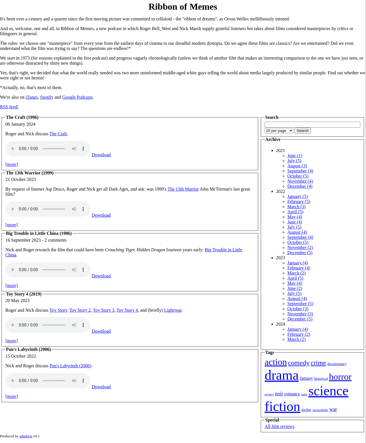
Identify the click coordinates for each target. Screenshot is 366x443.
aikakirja (26, 436)
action (276, 362)
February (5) (298, 201)
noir (279, 393)
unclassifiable (320, 410)
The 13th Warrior (183, 189)
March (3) (296, 206)
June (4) (294, 222)
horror (340, 377)
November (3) (300, 313)
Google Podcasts (77, 97)
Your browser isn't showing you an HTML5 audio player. (48, 148)
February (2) (298, 334)
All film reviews (279, 426)
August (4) (297, 232)
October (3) (297, 308)
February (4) (298, 267)
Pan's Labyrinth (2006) (28, 349)
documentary (337, 364)
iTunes (32, 97)
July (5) (294, 160)
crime (318, 362)
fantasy (306, 378)
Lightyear (172, 310)
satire (304, 394)
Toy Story (58, 310)
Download (101, 154)
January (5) (297, 196)
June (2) (294, 288)
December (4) (299, 186)
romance (292, 393)
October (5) (297, 176)
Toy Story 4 (127, 310)
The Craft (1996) (22, 117)
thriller (306, 410)
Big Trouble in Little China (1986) (39, 233)
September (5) (300, 303)
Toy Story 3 (103, 310)
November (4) (300, 181)
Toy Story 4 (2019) (23, 294)
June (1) (294, 155)
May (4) (294, 216)
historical (321, 378)
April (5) (295, 211)
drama (282, 375)
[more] (11, 164)
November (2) (300, 247)
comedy (298, 362)
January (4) (297, 262)
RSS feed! (9, 106)
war (333, 409)
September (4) (300, 170)
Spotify (46, 97)
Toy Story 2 (80, 310)
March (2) (296, 273)
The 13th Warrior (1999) (30, 172)
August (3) (297, 165)
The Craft (58, 133)
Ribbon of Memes (183, 6)
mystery (269, 394)
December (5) (299, 252)
